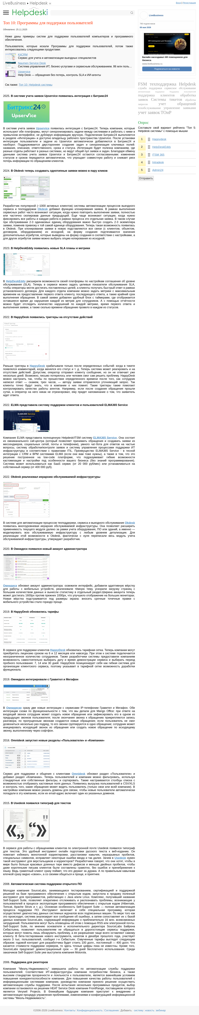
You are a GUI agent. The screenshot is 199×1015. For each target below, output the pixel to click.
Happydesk (159, 139)
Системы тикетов (166, 99)
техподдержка (163, 83)
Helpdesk (187, 83)
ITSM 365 (158, 154)
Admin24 (157, 170)
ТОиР (166, 112)
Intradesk (158, 162)
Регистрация (189, 3)
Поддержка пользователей (183, 92)
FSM (142, 83)
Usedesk (120, 857)
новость (149, 1010)
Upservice (24, 71)
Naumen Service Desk (32, 63)
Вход (178, 3)
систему (138, 1010)
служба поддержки (150, 88)
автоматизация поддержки (151, 92)
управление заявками (180, 108)
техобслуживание (149, 108)
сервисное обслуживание (180, 88)
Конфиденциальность (89, 1010)
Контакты (69, 1010)
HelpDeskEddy (161, 147)
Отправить (146, 178)
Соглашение (111, 1010)
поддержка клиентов (156, 95)
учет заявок (149, 112)
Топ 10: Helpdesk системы (35, 84)
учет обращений (177, 104)
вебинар (161, 1010)
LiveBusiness (156, 15)
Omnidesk (78, 773)
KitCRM (23, 54)
